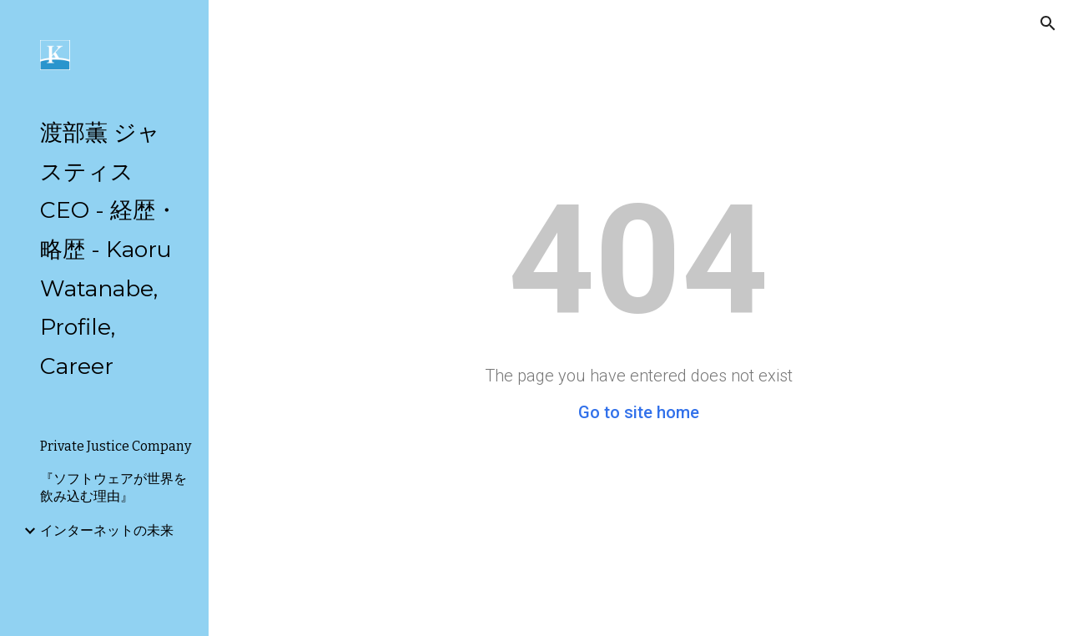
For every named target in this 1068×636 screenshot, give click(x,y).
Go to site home (638, 412)
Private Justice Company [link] (115, 446)
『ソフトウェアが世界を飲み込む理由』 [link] (113, 487)
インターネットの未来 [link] (107, 530)
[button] (1048, 23)
